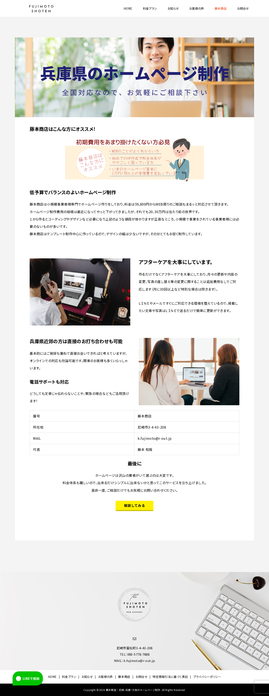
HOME (128, 8)
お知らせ (173, 8)
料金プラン (150, 8)
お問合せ (243, 8)
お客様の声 (196, 8)
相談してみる (134, 505)
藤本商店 (221, 8)
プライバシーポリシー (207, 677)
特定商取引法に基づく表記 (170, 677)
